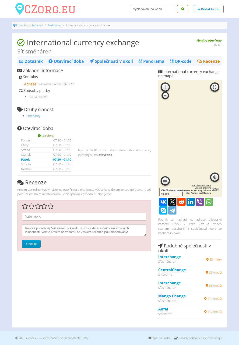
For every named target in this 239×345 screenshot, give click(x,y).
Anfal (163, 309)
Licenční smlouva (203, 188)
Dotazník (31, 61)
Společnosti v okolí (111, 61)
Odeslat (31, 244)
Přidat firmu (209, 9)
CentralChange (172, 269)
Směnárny (54, 25)
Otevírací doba (66, 61)
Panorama (151, 61)
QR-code (180, 61)
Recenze (208, 61)
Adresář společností (29, 25)
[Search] (152, 9)
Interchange (169, 256)
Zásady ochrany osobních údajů (198, 338)
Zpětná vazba (159, 338)
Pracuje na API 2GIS (201, 185)
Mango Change (172, 296)
